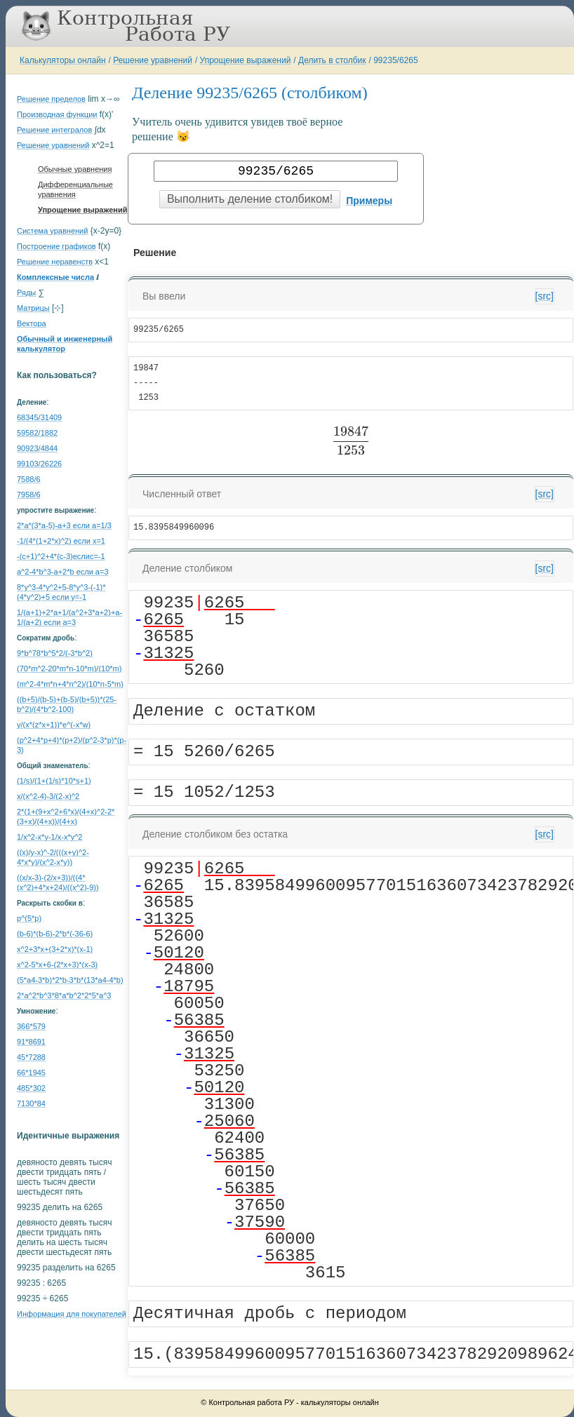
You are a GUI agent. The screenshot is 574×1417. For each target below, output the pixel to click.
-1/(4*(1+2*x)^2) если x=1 (61, 541)
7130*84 (31, 1103)
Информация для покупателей (71, 1314)
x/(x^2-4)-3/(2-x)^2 (48, 796)
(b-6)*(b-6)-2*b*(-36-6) (55, 933)
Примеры (369, 200)
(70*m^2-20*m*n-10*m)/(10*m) (69, 668)
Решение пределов (51, 99)
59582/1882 (37, 433)
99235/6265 (395, 60)
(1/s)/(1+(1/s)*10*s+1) (54, 781)
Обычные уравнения (75, 169)
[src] (544, 296)
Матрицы (33, 308)
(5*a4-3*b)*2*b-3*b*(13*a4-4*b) (70, 980)
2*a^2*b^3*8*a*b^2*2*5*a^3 (64, 995)
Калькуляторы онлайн (63, 60)
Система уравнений (52, 231)
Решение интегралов (54, 130)
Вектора (31, 323)
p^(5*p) (29, 918)
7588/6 (29, 479)
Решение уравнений (152, 60)
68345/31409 (39, 417)
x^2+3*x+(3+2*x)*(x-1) (55, 949)
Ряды (26, 292)
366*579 (31, 1026)
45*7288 (31, 1057)
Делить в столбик (332, 60)
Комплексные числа (55, 277)
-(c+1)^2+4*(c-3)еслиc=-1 (61, 556)
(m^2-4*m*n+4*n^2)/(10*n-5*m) (70, 684)
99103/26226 (39, 463)
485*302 (31, 1088)
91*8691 (31, 1041)
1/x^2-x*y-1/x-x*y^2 (49, 837)
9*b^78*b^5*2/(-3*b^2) (55, 653)
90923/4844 (37, 448)
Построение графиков (56, 246)
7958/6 (29, 494)
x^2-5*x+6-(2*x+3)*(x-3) (57, 964)
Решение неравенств (55, 261)
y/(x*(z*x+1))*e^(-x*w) (54, 724)
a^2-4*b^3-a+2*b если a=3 (63, 572)
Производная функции (57, 114)
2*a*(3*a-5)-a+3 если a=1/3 (64, 525)
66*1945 (31, 1072)
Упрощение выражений (245, 60)
